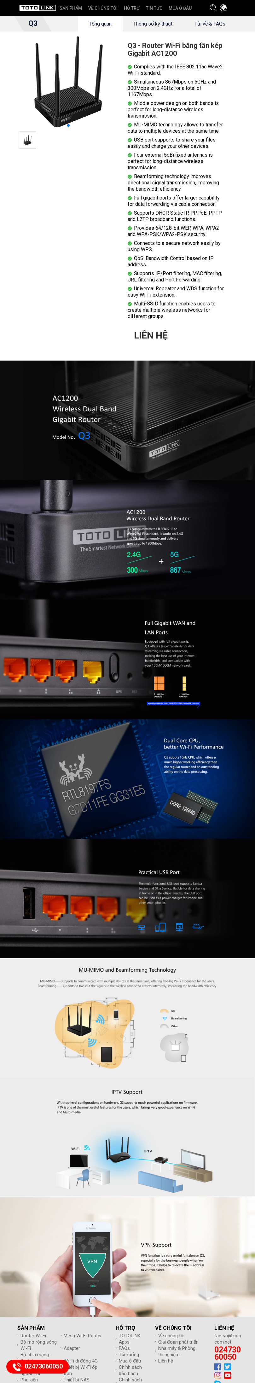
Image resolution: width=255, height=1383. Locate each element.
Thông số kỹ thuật (152, 24)
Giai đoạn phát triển (178, 1342)
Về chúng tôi (171, 1336)
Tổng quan (100, 24)
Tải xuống (129, 1354)
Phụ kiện (29, 1380)
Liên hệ (165, 1361)
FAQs (124, 1348)
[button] (68, 125)
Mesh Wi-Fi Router (83, 1336)
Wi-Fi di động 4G (81, 1361)
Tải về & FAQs (209, 24)
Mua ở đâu (130, 1361)
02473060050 (227, 1353)
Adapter (72, 1348)
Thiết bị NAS (77, 1380)
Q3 (32, 23)
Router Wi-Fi (33, 1336)
